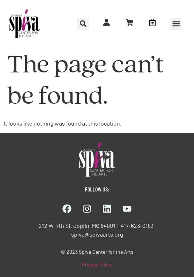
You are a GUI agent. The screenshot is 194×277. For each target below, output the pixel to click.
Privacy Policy (97, 264)
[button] (176, 24)
